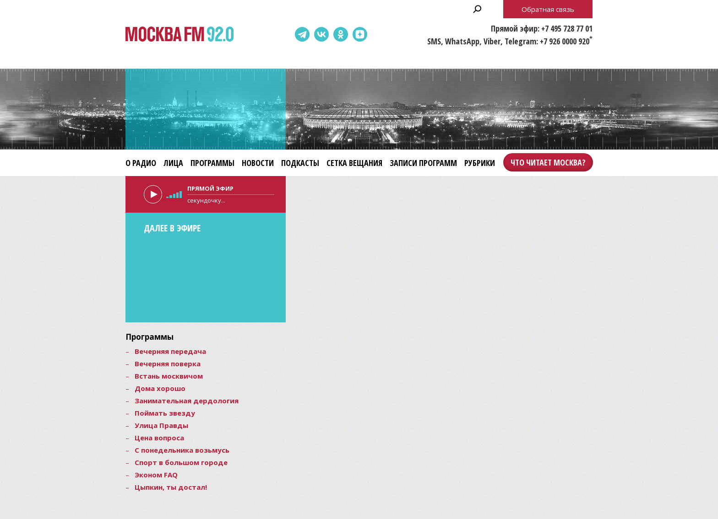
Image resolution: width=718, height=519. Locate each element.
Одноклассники (340, 34)
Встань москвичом (169, 375)
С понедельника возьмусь (182, 450)
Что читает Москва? (548, 162)
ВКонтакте (321, 34)
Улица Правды (161, 425)
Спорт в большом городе (181, 462)
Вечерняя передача (170, 351)
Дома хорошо (160, 388)
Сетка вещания (354, 162)
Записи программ (423, 162)
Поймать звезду (165, 412)
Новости (258, 162)
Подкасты (300, 162)
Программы (212, 162)
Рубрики (479, 162)
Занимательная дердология (187, 400)
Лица (173, 162)
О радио (140, 162)
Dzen (360, 34)
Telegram (302, 34)
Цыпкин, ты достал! (171, 487)
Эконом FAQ (156, 474)
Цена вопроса (159, 437)
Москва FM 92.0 (179, 35)
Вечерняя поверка (168, 363)
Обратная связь (548, 9)
